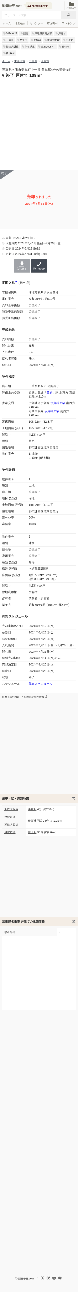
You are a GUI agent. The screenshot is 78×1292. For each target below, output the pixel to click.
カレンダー (36, 23)
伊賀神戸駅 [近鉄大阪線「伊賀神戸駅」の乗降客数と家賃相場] (52, 411)
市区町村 (52, 23)
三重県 (10, 40)
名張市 (23, 40)
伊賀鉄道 (30, 46)
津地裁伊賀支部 (43, 33)
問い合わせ (39, 265)
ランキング (68, 23)
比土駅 (69, 40)
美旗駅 (37, 40)
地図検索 (20, 23)
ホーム (7, 23)
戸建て (62, 33)
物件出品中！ (38, 5)
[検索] (68, 15)
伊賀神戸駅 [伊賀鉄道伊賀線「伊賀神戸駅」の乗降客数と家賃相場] (57, 403)
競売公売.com (26, 1278)
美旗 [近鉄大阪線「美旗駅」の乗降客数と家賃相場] (50, 392)
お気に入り (71, 5)
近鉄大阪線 (12, 46)
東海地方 (19, 61)
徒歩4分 (10, 53)
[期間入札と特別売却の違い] (16, 282)
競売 (25, 33)
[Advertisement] (39, 123)
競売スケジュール (41, 683)
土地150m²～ (48, 46)
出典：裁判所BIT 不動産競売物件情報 (24, 696)
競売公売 (8, 5)
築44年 (65, 46)
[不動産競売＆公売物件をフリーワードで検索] (31, 15)
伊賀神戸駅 (53, 40)
